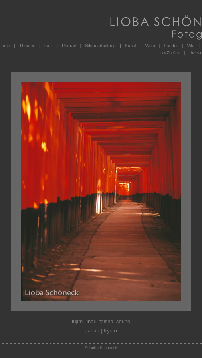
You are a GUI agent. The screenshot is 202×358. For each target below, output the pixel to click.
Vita (191, 45)
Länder (171, 45)
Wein (150, 45)
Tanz (48, 45)
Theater (26, 45)
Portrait (69, 45)
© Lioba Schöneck (101, 348)
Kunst (130, 45)
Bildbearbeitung (100, 45)
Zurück (173, 52)
